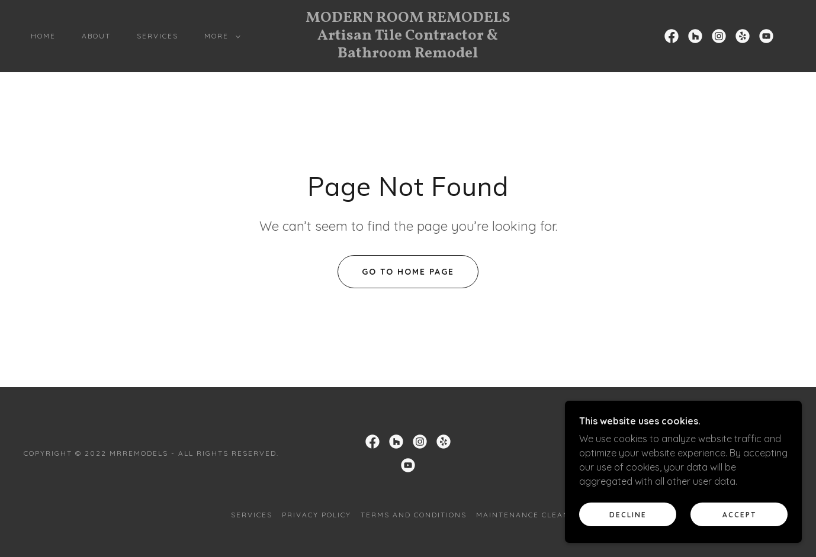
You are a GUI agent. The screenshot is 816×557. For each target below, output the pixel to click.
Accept (739, 523)
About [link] (96, 35)
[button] (220, 36)
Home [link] (43, 35)
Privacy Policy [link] (316, 514)
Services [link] (157, 35)
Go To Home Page (408, 271)
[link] (408, 54)
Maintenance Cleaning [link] (530, 514)
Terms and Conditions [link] (414, 514)
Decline (628, 523)
